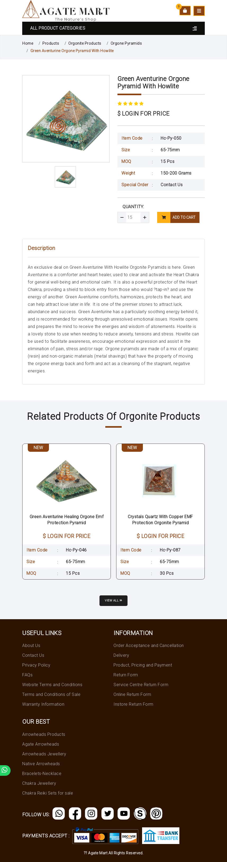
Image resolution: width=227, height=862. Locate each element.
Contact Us (172, 184)
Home (27, 43)
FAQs (27, 674)
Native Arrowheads (41, 763)
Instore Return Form (133, 704)
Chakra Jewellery (39, 783)
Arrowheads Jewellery (44, 753)
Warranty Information (43, 704)
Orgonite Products (84, 43)
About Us (31, 645)
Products (50, 43)
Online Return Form (132, 694)
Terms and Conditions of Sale (51, 694)
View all (113, 600)
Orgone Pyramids (126, 43)
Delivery (121, 655)
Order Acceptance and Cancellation (148, 645)
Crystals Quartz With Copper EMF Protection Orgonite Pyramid (160, 519)
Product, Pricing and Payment (142, 665)
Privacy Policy (36, 665)
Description (41, 248)
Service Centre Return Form (140, 684)
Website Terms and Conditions (52, 684)
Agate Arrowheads (40, 744)
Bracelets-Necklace (41, 773)
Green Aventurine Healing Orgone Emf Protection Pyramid (67, 519)
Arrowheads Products (43, 734)
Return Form (125, 674)
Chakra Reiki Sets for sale (47, 793)
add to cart (176, 217)
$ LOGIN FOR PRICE (143, 113)
